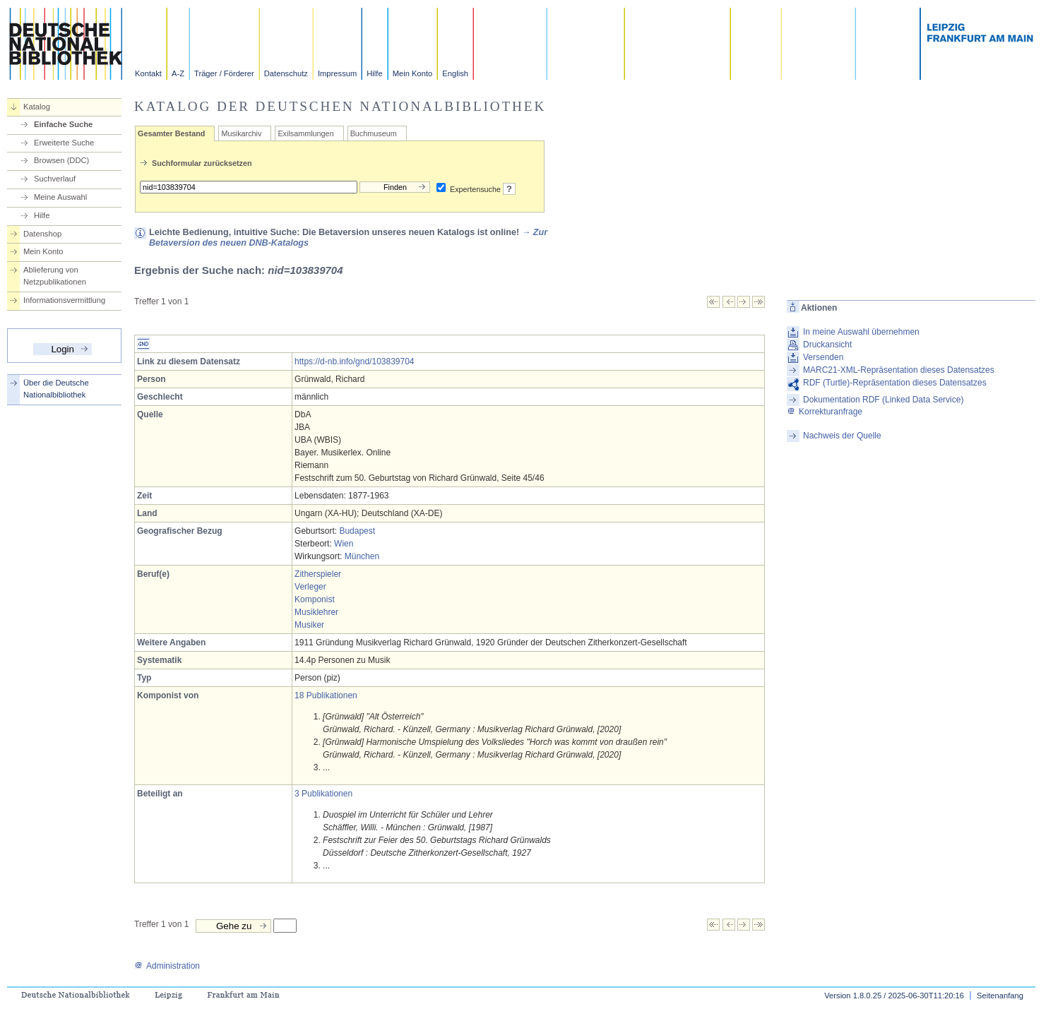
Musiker (309, 625)
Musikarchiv (241, 133)
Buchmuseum (373, 133)
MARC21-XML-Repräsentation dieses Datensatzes (898, 370)
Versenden (823, 357)
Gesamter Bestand (171, 133)
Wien (343, 544)
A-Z (178, 73)
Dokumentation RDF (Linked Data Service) (883, 400)
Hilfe (374, 73)
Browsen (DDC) (61, 160)
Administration (167, 966)
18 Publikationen (326, 695)
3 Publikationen (323, 794)
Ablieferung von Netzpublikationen (54, 275)
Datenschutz (286, 73)
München (362, 556)
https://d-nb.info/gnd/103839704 (354, 361)
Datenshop (42, 233)
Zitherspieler (318, 574)
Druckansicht (827, 344)
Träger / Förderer (224, 73)
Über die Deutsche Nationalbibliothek (56, 388)
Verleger (310, 587)
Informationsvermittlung (64, 300)
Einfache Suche (63, 124)
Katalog (36, 106)
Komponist (315, 599)
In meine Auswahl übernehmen (861, 332)
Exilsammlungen (305, 133)
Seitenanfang (1000, 995)
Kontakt (148, 73)
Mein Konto (413, 73)
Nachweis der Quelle (842, 436)
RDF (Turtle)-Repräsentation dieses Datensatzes (895, 383)
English (455, 73)
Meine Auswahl (60, 197)
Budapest (357, 531)
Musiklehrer (316, 612)
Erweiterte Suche (64, 142)
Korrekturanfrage (824, 412)
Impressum (337, 73)
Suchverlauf (55, 178)
